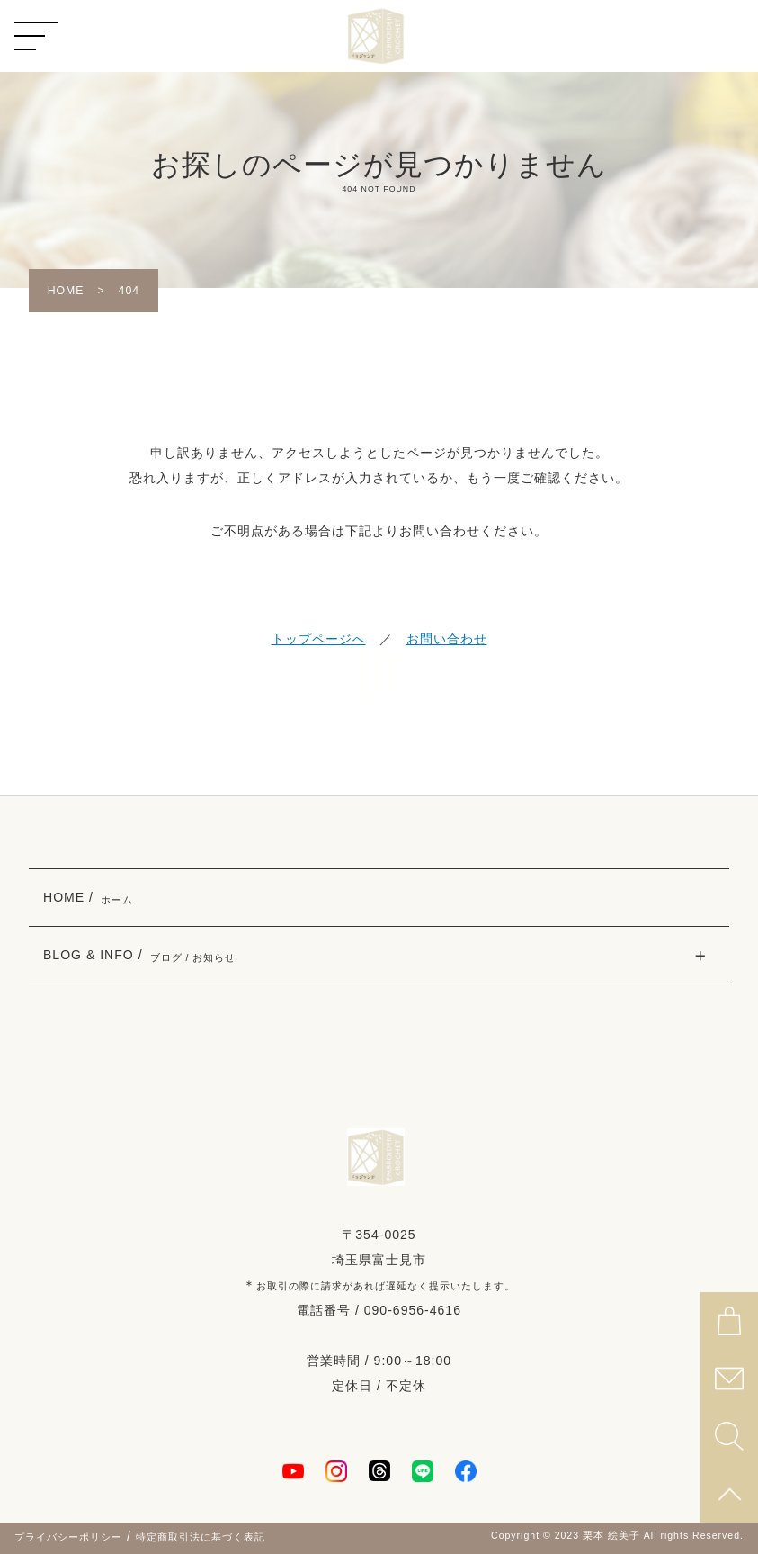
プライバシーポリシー (68, 1537)
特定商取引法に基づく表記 (200, 1537)
